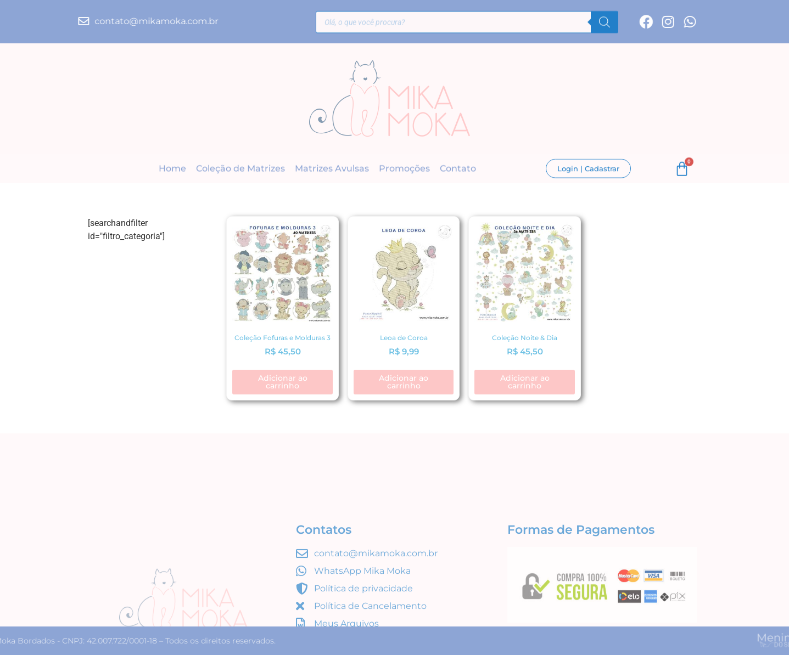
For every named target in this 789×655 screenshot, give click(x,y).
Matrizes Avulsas (332, 170)
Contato (458, 170)
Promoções (404, 170)
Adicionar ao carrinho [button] (282, 382)
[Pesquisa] (604, 24)
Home (172, 170)
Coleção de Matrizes (240, 170)
